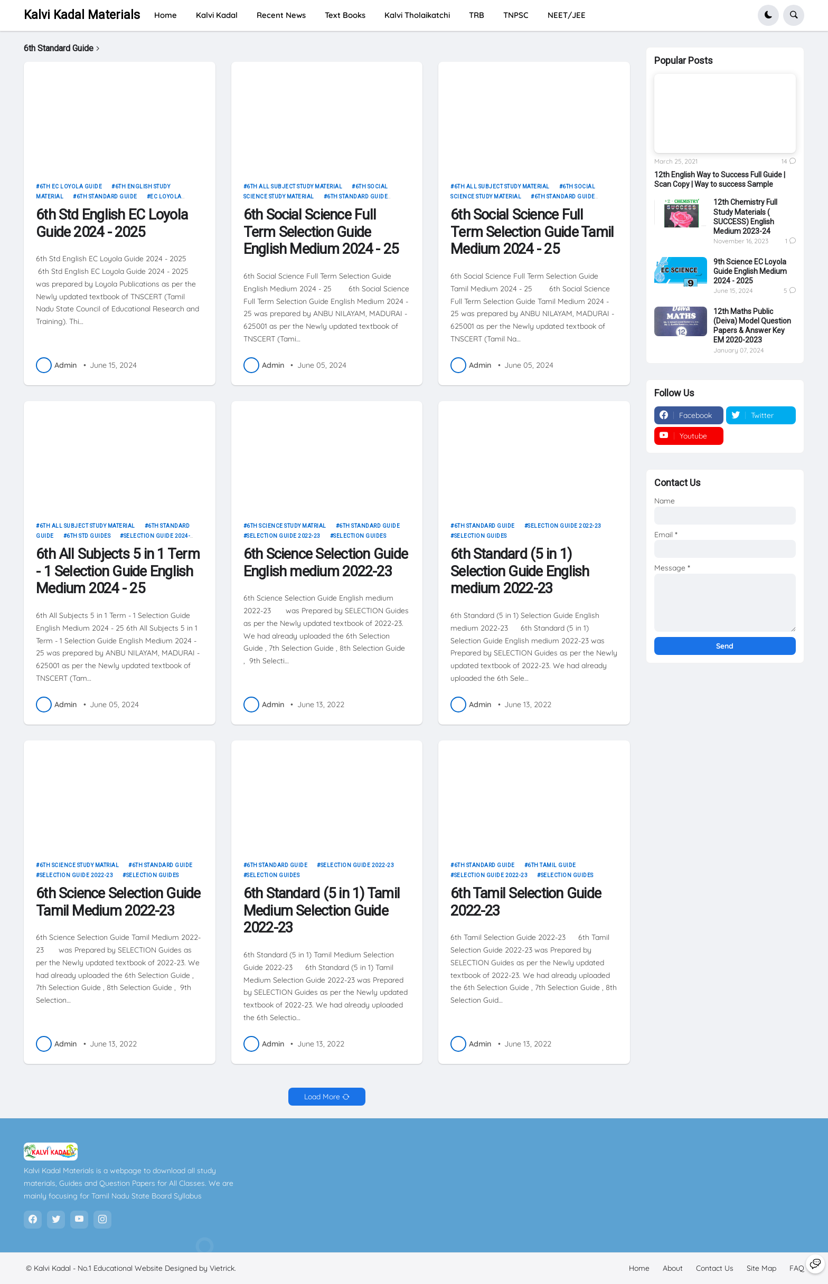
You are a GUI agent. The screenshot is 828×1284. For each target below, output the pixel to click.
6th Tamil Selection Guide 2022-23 (525, 902)
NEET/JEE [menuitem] (567, 15)
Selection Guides (359, 536)
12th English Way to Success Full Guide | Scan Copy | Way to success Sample (719, 179)
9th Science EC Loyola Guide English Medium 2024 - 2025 (750, 271)
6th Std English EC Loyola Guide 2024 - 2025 (111, 223)
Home (639, 1268)
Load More (322, 1096)
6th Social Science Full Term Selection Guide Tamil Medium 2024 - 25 (532, 232)
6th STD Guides (88, 536)
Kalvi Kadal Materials (82, 15)
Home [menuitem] (165, 15)
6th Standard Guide (107, 196)
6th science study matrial (286, 526)
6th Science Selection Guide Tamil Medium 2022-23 (118, 902)
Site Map (761, 1268)
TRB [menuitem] (476, 15)
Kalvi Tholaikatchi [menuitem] (417, 15)
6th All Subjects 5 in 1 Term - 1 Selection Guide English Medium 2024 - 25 (118, 571)
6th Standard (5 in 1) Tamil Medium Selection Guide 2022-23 (321, 911)
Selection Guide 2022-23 (284, 536)
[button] (768, 15)
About (673, 1268)
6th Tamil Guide (552, 865)
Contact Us (714, 1268)
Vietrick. (223, 1268)
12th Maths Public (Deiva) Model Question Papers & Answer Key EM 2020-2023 (752, 326)
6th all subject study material (294, 186)
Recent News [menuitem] (281, 15)
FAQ (796, 1268)
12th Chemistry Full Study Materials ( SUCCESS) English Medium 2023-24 (745, 216)
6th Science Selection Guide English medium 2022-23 (325, 563)
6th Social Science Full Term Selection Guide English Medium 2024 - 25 (321, 232)
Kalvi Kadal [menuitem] (217, 15)
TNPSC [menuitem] (516, 15)
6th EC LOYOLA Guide (71, 186)
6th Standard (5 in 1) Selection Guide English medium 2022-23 (519, 571)
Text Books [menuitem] (345, 15)
